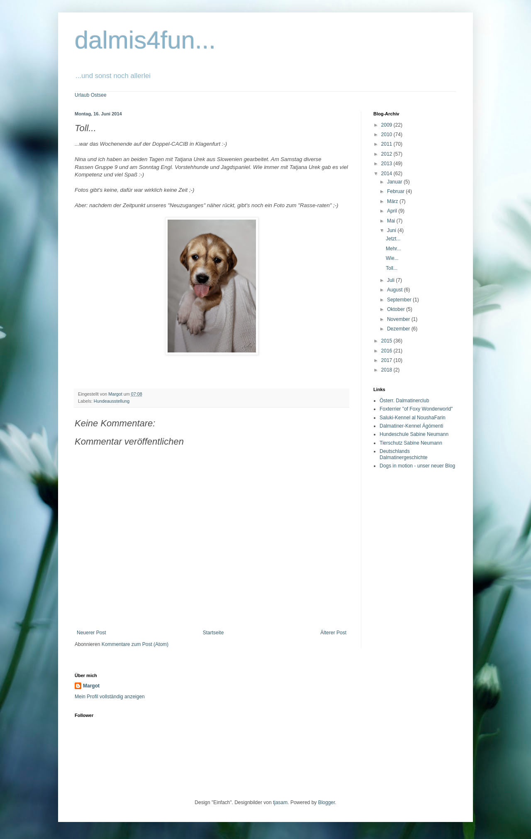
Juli (391, 280)
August (395, 290)
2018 (387, 370)
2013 (387, 163)
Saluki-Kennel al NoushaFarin (413, 418)
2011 (387, 144)
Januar (395, 182)
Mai (392, 221)
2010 (387, 134)
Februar (396, 191)
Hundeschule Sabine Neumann (414, 434)
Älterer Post (333, 633)
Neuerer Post (91, 633)
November (399, 319)
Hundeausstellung (111, 401)
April (392, 211)
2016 (387, 351)
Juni (392, 230)
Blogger (326, 802)
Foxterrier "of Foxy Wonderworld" (416, 409)
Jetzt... (393, 239)
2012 (387, 154)
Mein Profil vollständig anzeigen (110, 697)
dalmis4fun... (145, 40)
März (393, 201)
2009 (387, 125)
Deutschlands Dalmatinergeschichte (403, 454)
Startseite (213, 633)
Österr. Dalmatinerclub (404, 401)
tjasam (280, 802)
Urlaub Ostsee (91, 95)
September (400, 300)
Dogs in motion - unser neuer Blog (417, 466)
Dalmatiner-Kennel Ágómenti (411, 426)
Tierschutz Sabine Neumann (411, 443)
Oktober (396, 309)
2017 (387, 360)
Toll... (391, 268)
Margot (91, 686)
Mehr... (393, 249)
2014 (387, 173)
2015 (387, 341)
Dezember (399, 329)
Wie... (392, 258)
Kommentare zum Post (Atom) (135, 644)
